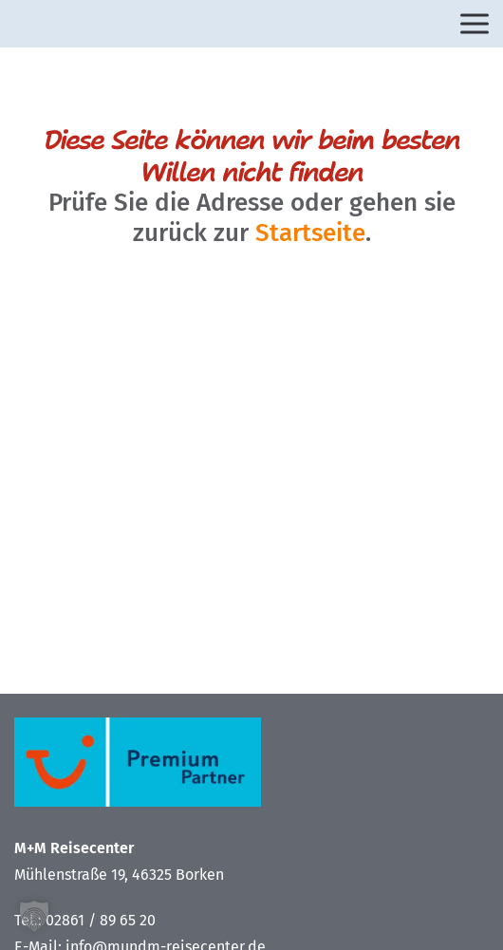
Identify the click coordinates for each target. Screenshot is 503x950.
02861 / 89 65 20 (101, 920)
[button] (34, 916)
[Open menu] (474, 23)
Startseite (310, 233)
